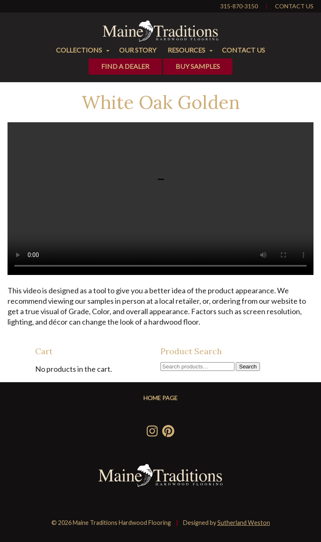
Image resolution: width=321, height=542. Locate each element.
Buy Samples (198, 66)
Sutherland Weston (243, 522)
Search (248, 366)
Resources (186, 50)
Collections (79, 50)
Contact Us (294, 6)
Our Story (137, 50)
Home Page (160, 397)
